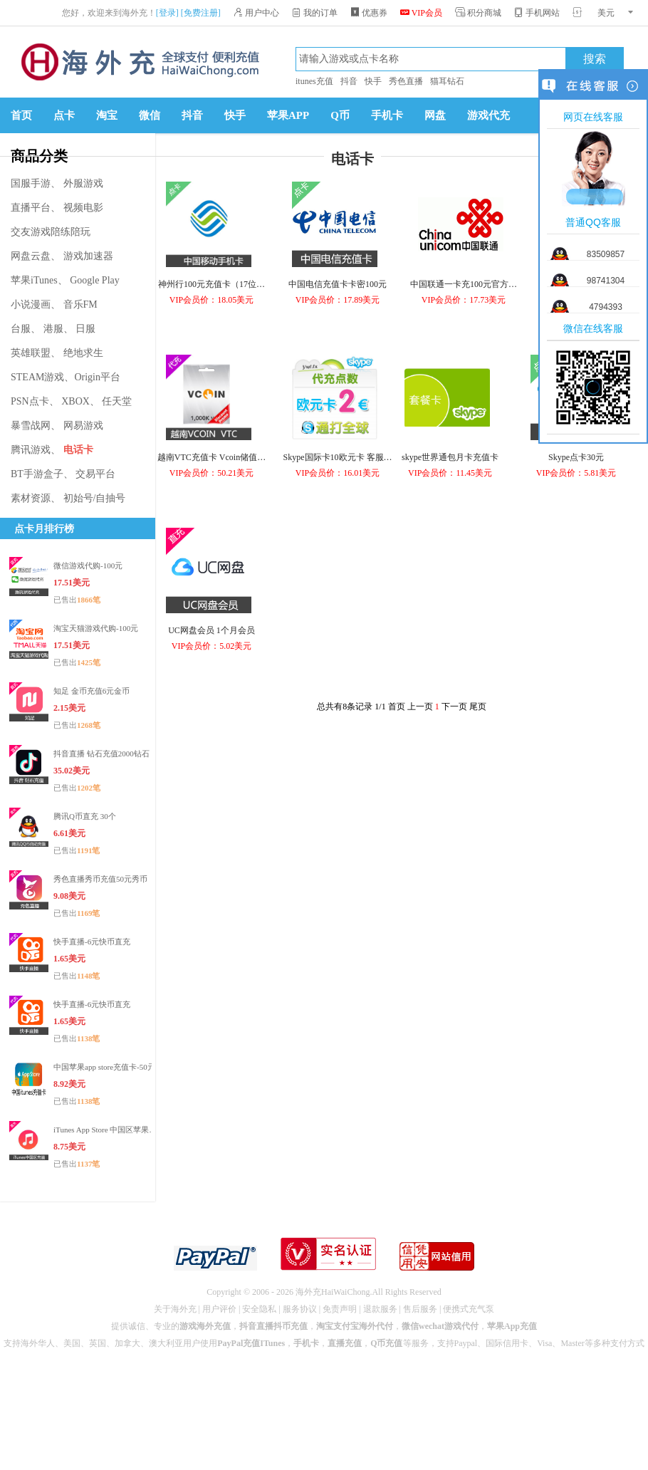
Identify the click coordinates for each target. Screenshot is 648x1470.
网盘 (435, 115)
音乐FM (80, 304)
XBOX (75, 401)
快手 (373, 81)
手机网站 (537, 13)
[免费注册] (201, 13)
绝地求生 (83, 353)
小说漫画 (31, 304)
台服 (21, 328)
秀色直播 (406, 81)
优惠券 (368, 13)
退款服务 (380, 1309)
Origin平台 (97, 377)
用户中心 (256, 13)
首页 (21, 115)
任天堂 (117, 401)
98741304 (606, 281)
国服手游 (31, 183)
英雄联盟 (31, 353)
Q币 (340, 115)
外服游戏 (83, 183)
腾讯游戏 (31, 449)
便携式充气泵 (468, 1309)
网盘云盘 (31, 256)
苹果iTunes (34, 280)
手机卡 (387, 115)
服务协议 (300, 1309)
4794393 (605, 307)
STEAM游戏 (37, 377)
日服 (85, 328)
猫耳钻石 (447, 81)
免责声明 (340, 1309)
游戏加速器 (88, 256)
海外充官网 (139, 62)
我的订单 (315, 13)
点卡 (64, 115)
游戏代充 (488, 115)
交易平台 (95, 474)
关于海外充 (175, 1309)
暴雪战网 (31, 425)
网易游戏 (83, 425)
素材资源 (31, 498)
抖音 (348, 81)
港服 (53, 328)
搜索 (594, 59)
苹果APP (288, 115)
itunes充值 (314, 81)
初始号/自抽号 (94, 498)
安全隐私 (259, 1309)
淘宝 (106, 115)
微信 (149, 115)
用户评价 (219, 1309)
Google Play (95, 280)
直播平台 (31, 207)
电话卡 (78, 449)
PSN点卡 (30, 401)
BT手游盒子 (37, 474)
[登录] (167, 13)
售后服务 (420, 1309)
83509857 (606, 254)
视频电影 (83, 207)
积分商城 (478, 13)
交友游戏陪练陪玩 (50, 231)
